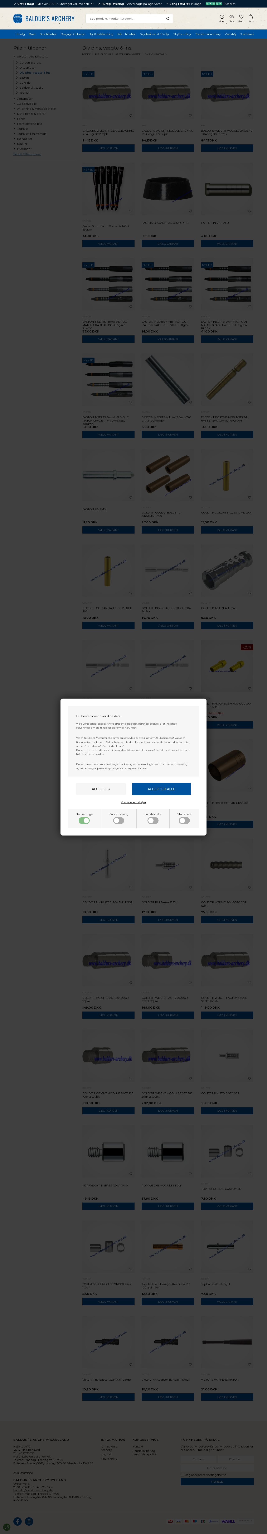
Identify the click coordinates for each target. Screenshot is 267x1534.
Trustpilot (221, 3)
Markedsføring (118, 818)
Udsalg (20, 34)
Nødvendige (84, 818)
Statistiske (184, 818)
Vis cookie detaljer (133, 802)
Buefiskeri (247, 34)
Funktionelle (153, 818)
